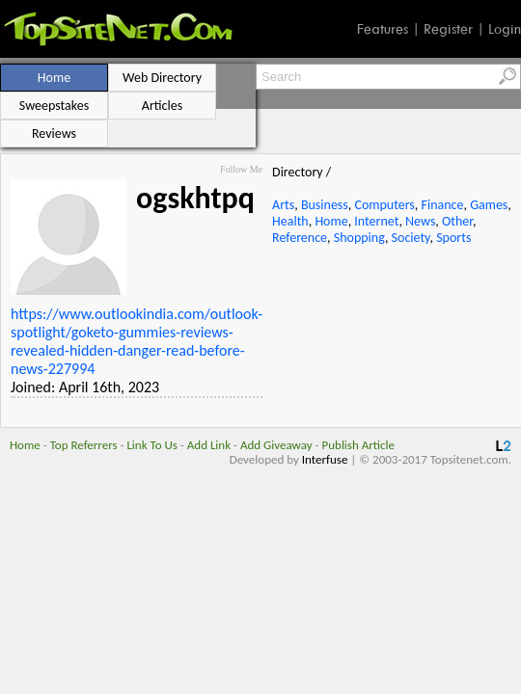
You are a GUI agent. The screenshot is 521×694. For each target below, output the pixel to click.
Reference (299, 237)
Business (324, 205)
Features (382, 29)
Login (504, 29)
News (420, 221)
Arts (283, 205)
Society (411, 237)
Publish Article (358, 445)
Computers (384, 205)
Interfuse (325, 459)
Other (457, 221)
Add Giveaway (276, 445)
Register (448, 29)
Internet (376, 221)
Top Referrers (84, 445)
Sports (453, 237)
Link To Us (152, 445)
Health (290, 221)
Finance (443, 205)
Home (331, 221)
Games (488, 205)
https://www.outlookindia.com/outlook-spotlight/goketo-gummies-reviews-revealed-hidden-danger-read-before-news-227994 (136, 341)
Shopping (359, 237)
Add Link (209, 445)
